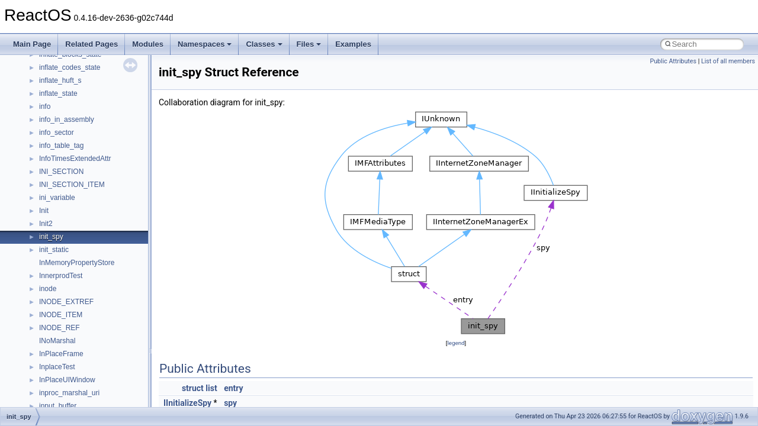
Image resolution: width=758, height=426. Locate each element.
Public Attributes (673, 61)
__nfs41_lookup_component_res (90, 132)
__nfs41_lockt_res (68, 67)
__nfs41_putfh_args (70, 275)
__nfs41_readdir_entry (74, 379)
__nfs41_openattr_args (75, 236)
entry (233, 388)
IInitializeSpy (187, 403)
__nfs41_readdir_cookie (77, 366)
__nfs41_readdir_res (71, 405)
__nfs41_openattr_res (73, 249)
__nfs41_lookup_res (71, 145)
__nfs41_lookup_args (73, 106)
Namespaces (205, 44)
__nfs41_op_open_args (76, 184)
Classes (264, 44)
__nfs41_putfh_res (68, 288)
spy (230, 403)
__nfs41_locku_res (69, 93)
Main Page (32, 44)
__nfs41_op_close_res (75, 171)
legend (455, 343)
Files (309, 44)
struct (193, 388)
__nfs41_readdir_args (73, 353)
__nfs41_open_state (71, 223)
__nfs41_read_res (68, 327)
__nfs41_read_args (69, 314)
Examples (353, 44)
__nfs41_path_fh (65, 262)
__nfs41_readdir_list (71, 392)
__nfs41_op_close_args (76, 158)
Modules (147, 44)
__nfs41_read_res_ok (73, 340)
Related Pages (91, 44)
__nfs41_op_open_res (74, 197)
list (211, 388)
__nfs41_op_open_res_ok (80, 210)
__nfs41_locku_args (70, 80)
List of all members (728, 61)
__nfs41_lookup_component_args (92, 119)
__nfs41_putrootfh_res (74, 301)
